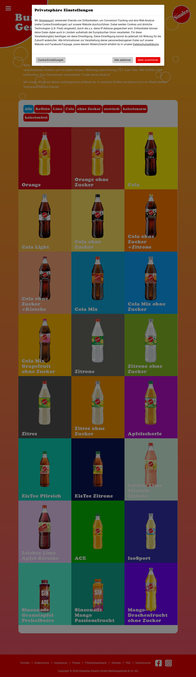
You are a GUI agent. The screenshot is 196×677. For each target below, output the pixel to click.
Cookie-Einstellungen (51, 60)
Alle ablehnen (122, 60)
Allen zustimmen (148, 60)
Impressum (46, 20)
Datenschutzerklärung (146, 44)
